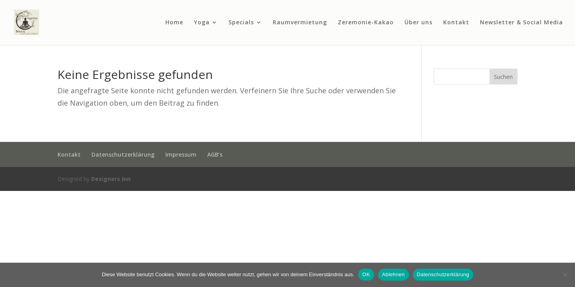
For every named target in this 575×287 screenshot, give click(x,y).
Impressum (180, 154)
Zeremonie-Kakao (366, 23)
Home (174, 23)
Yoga (202, 23)
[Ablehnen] (565, 275)
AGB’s (214, 154)
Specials (241, 23)
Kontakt (456, 23)
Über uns (418, 23)
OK (366, 274)
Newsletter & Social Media (521, 23)
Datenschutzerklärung (123, 154)
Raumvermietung (300, 23)
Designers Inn (111, 179)
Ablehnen (393, 274)
